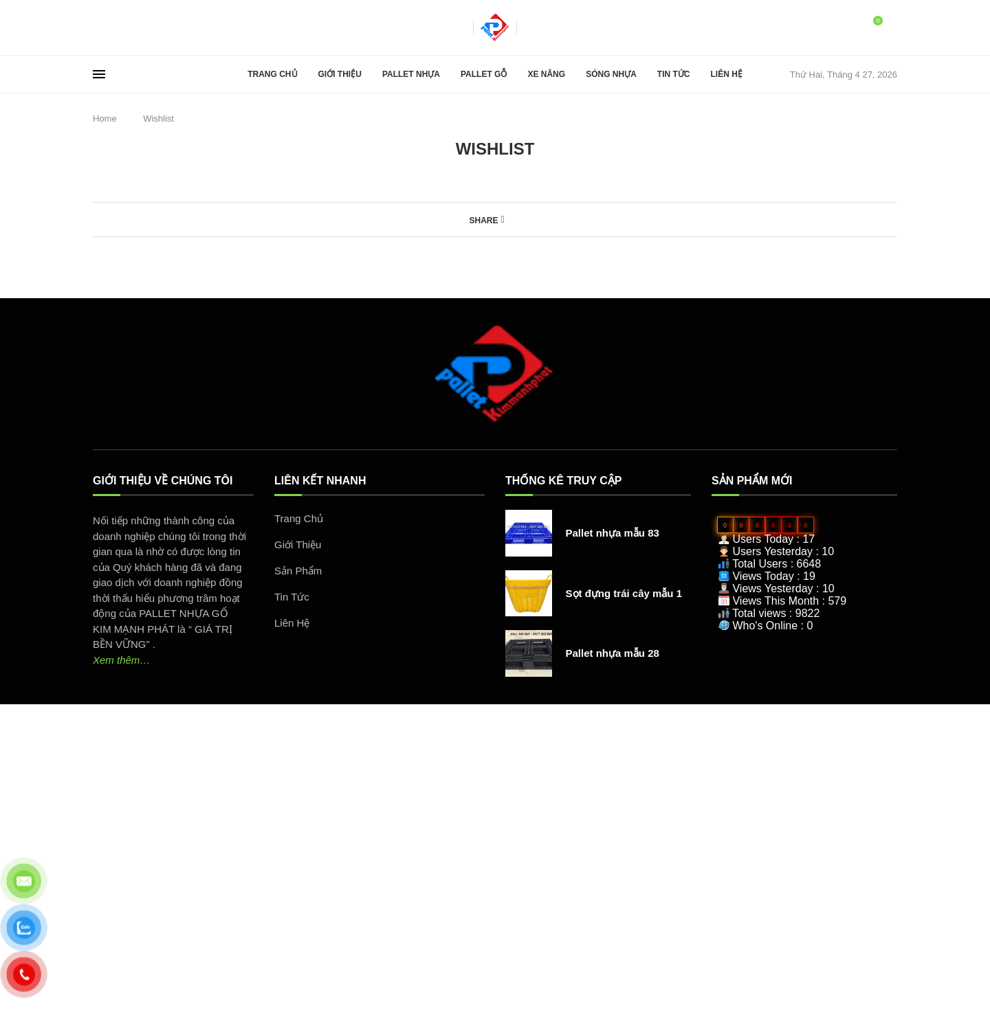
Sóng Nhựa (611, 74)
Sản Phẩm (298, 570)
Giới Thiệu (340, 74)
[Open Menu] (99, 74)
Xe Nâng (546, 74)
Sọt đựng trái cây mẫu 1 (624, 593)
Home (105, 118)
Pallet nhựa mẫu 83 (612, 533)
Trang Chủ (272, 74)
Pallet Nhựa (411, 74)
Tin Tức (673, 74)
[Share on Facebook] (502, 219)
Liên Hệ (726, 74)
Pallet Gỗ (484, 74)
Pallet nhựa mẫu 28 (612, 653)
